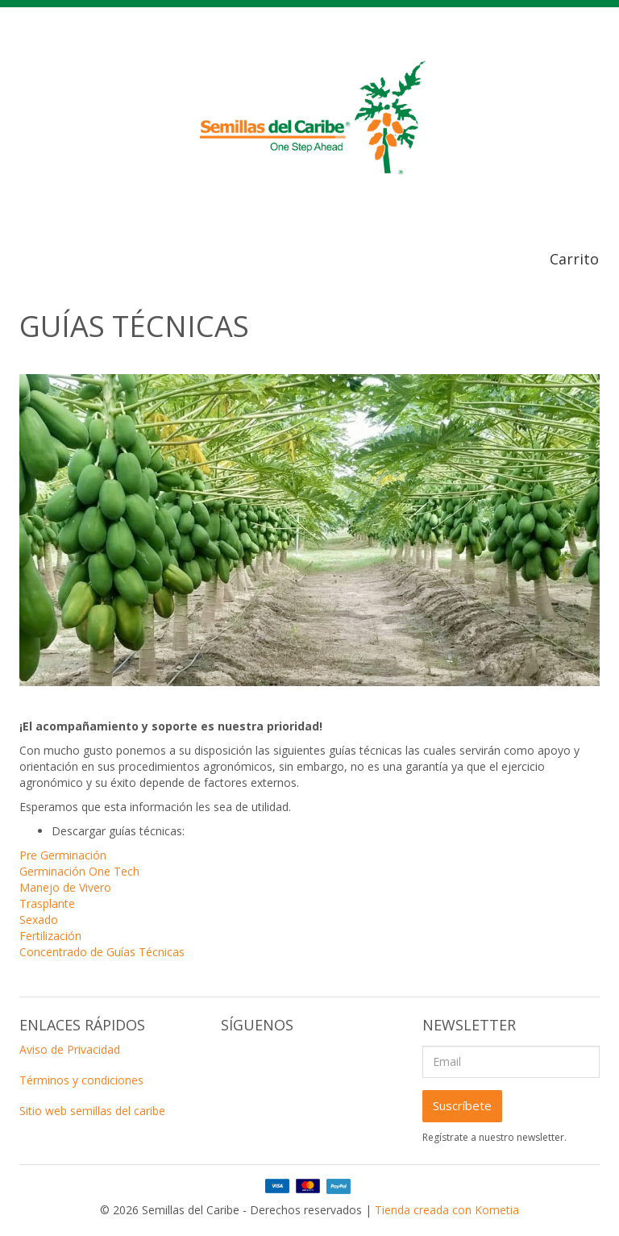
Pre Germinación (62, 855)
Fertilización (50, 935)
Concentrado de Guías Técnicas (102, 951)
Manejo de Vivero (65, 887)
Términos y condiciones (81, 1080)
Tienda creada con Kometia (447, 1209)
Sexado (38, 919)
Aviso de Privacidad (69, 1049)
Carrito (574, 258)
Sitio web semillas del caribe (92, 1110)
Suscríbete (462, 1105)
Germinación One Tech (79, 871)
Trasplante (47, 903)
